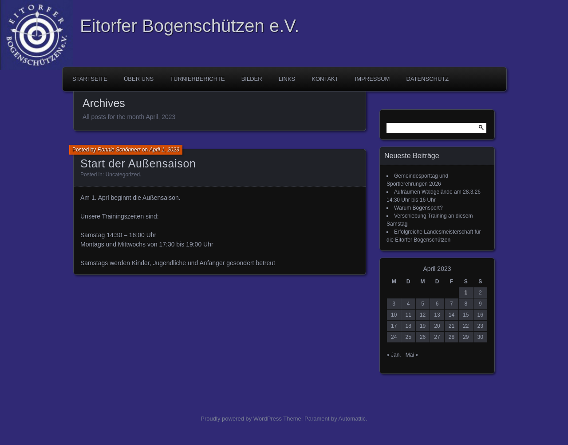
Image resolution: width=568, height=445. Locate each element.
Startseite (89, 78)
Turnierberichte (197, 78)
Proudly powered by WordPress (241, 418)
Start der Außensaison (138, 163)
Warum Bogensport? (418, 208)
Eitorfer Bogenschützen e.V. (189, 26)
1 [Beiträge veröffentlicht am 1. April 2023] (465, 293)
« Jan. (394, 355)
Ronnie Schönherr (119, 150)
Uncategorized (123, 174)
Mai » (412, 355)
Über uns (139, 78)
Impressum (372, 78)
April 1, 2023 (164, 150)
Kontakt (325, 78)
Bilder (251, 78)
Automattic (352, 418)
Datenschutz (427, 78)
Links (287, 78)
